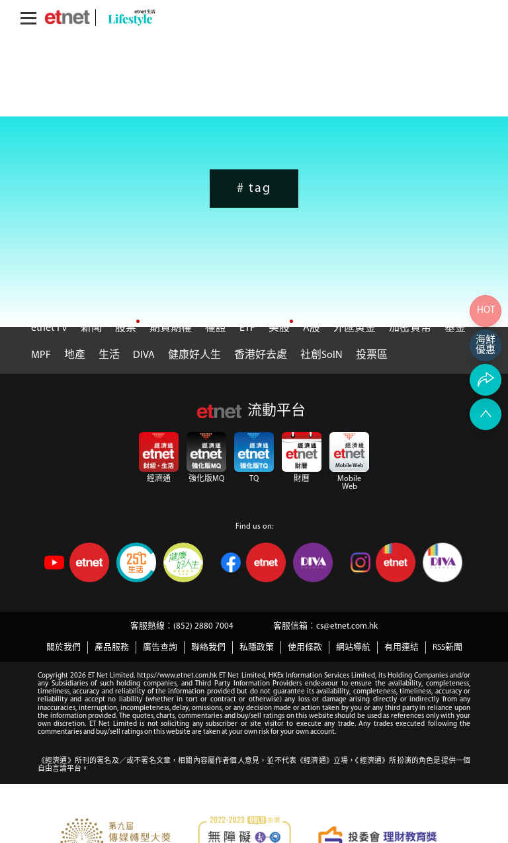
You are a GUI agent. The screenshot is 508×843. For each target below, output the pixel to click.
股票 (125, 328)
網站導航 (353, 647)
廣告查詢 (160, 647)
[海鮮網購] (485, 345)
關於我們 (63, 647)
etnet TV (49, 328)
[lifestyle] (128, 17)
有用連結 (401, 647)
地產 (74, 355)
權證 (215, 328)
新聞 (91, 328)
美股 (279, 328)
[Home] (67, 17)
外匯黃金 (354, 328)
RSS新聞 (447, 647)
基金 (455, 328)
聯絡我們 (208, 647)
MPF (41, 355)
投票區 (372, 355)
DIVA (144, 355)
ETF (247, 328)
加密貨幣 (410, 328)
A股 (311, 328)
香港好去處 (260, 355)
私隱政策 (256, 647)
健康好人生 (194, 355)
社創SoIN (321, 355)
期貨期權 (170, 328)
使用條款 (305, 647)
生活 (109, 355)
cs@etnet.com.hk (347, 626)
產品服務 (112, 647)
